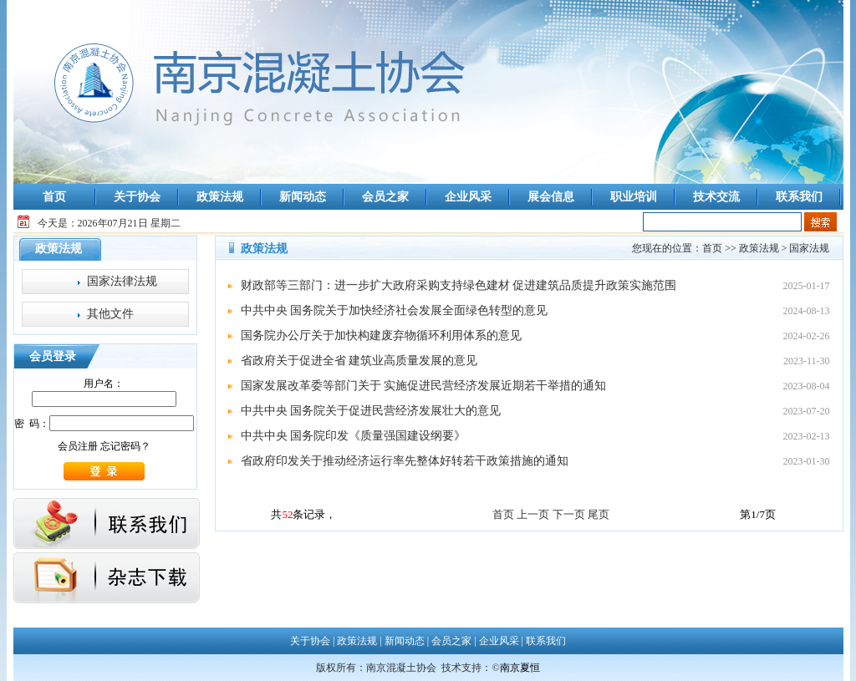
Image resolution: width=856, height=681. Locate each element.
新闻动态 (302, 197)
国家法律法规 (122, 281)
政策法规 (219, 197)
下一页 (569, 514)
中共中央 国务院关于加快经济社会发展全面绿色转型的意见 (394, 310)
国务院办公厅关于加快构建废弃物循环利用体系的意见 (381, 335)
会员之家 (385, 197)
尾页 (598, 514)
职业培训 (633, 197)
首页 (54, 197)
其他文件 (110, 313)
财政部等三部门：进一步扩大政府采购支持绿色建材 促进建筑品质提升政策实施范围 (459, 285)
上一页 (533, 514)
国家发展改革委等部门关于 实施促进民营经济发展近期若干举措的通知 (424, 385)
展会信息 (550, 197)
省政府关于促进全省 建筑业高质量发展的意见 (359, 360)
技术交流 (716, 197)
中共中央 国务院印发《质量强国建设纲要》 (353, 435)
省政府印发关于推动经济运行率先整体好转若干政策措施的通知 (404, 461)
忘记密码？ (125, 446)
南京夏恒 (520, 667)
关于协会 (137, 197)
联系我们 (799, 197)
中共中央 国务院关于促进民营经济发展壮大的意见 (371, 410)
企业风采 (468, 197)
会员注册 (78, 446)
